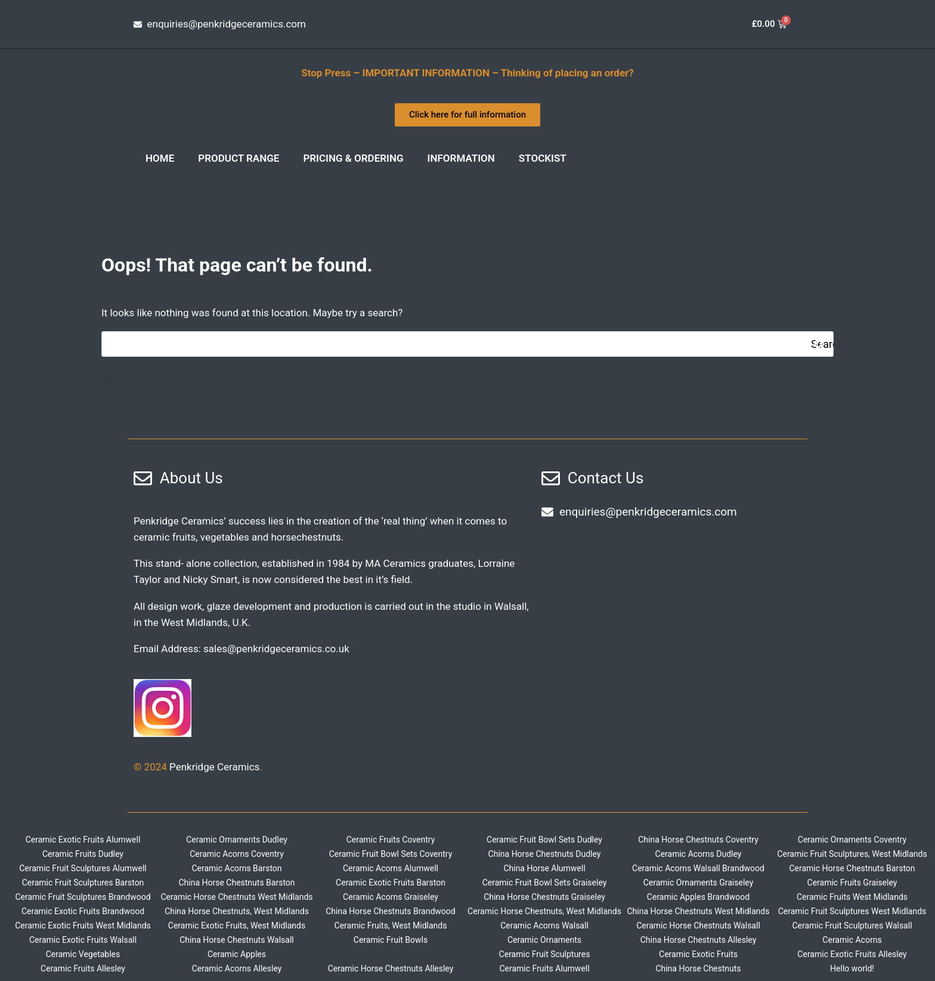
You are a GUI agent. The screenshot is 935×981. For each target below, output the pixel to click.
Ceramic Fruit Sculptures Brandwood (82, 897)
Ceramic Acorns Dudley (698, 854)
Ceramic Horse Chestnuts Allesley (391, 968)
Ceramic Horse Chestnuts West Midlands (236, 897)
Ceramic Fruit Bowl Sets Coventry (391, 854)
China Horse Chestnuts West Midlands (698, 911)
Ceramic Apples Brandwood (698, 897)
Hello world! (852, 968)
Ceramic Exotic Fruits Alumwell (83, 839)
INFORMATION (461, 158)
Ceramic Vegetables (83, 954)
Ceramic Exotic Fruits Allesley (851, 954)
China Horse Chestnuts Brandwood (391, 911)
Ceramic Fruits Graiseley (852, 882)
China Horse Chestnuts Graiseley (544, 897)
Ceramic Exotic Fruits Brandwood (82, 911)
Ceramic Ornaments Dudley (236, 839)
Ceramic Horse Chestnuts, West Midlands (544, 911)
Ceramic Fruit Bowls (391, 940)
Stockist (542, 158)
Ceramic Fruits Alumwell (544, 968)
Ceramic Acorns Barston (236, 868)
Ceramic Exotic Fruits (698, 954)
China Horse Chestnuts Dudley (544, 854)
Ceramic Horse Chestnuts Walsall (698, 925)
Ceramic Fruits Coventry (390, 839)
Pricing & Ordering (353, 158)
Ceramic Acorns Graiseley (390, 897)
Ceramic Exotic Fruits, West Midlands (236, 925)
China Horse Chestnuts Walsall (236, 940)
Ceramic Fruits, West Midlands (391, 925)
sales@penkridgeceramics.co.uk (276, 649)
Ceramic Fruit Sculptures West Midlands (852, 911)
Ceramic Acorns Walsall (544, 925)
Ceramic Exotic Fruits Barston (390, 882)
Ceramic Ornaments (544, 940)
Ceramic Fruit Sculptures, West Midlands (852, 854)
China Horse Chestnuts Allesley (698, 940)
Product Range (238, 158)
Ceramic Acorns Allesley (237, 968)
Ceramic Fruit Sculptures (544, 954)
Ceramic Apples (237, 954)
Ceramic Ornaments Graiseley (698, 882)
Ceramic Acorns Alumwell (390, 868)
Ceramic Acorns (851, 940)
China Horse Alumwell (544, 868)
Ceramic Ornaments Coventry (852, 839)
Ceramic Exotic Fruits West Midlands (83, 925)
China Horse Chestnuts (698, 968)
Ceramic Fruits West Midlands (852, 897)
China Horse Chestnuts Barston (236, 882)
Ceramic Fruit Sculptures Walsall (852, 925)
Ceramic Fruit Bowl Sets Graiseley (544, 882)
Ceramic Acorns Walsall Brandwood (698, 868)
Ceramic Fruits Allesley (83, 968)
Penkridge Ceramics (214, 767)
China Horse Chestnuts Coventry (698, 839)
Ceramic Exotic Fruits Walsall (83, 940)
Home (159, 158)
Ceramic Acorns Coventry (237, 854)
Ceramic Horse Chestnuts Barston (852, 868)
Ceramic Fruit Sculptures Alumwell (83, 868)
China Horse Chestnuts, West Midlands (237, 911)
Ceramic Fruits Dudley (82, 854)
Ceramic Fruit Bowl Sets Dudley (544, 839)
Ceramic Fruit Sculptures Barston (83, 882)
